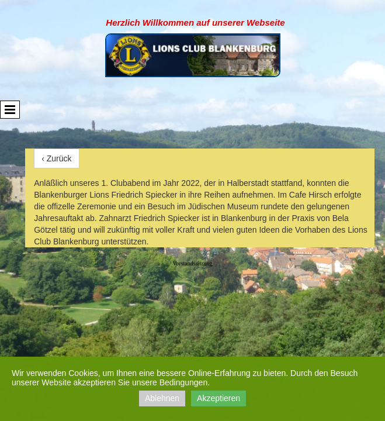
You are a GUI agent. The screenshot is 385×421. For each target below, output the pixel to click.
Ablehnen (162, 398)
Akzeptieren (218, 398)
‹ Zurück (56, 158)
